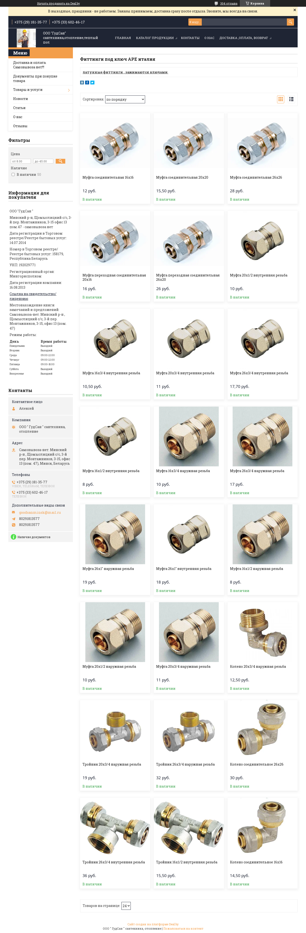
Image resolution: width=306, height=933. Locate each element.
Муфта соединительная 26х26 (256, 177)
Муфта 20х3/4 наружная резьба (183, 666)
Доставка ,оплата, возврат (243, 38)
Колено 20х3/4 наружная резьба (258, 666)
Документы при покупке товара (35, 78)
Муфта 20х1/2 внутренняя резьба (258, 275)
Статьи (19, 107)
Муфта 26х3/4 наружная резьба (257, 471)
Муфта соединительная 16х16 (108, 177)
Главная (123, 38)
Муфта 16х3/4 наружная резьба (183, 471)
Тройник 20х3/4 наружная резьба (111, 764)
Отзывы (20, 126)
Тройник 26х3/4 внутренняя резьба (113, 862)
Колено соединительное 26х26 (257, 764)
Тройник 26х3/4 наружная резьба (185, 764)
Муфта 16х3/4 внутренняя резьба (111, 373)
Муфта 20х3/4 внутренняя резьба (185, 373)
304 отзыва (228, 3)
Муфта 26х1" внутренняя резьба (183, 569)
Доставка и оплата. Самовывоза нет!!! (29, 64)
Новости (20, 98)
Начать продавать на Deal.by (58, 3)
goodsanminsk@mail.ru (40, 512)
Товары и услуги (28, 89)
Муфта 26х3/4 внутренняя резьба (259, 373)
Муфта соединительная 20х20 (182, 177)
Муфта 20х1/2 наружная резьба (109, 666)
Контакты (190, 38)
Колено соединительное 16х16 (256, 862)
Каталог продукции (155, 38)
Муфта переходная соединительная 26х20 (188, 277)
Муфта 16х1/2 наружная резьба (256, 569)
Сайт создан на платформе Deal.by (153, 924)
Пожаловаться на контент (183, 928)
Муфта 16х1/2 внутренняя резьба (110, 471)
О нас (209, 38)
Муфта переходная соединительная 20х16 (114, 277)
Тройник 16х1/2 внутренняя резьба (186, 862)
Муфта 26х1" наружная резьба (108, 569)
